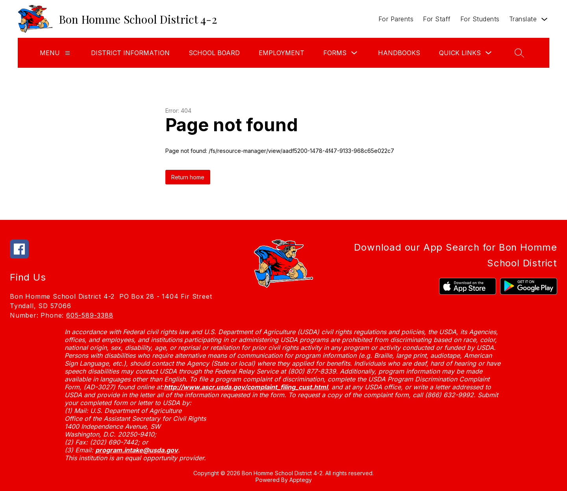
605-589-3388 (89, 315)
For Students (480, 19)
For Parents (396, 19)
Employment (281, 53)
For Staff (437, 19)
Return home (187, 177)
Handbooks (399, 53)
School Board (214, 53)
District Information (130, 53)
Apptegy (300, 479)
